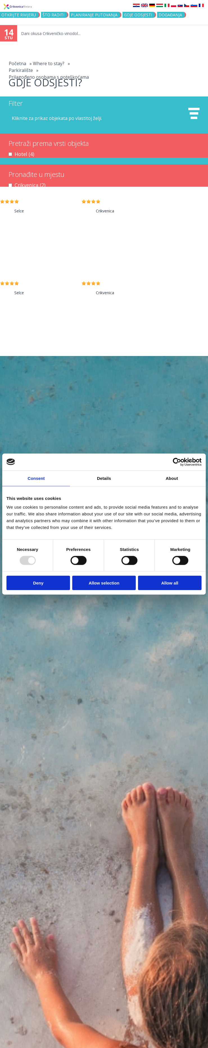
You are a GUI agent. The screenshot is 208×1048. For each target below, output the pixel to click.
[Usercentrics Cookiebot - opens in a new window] (177, 462)
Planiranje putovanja (94, 14)
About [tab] (172, 478)
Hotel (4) (24, 154)
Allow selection (104, 583)
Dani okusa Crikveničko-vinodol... (50, 33)
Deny (38, 583)
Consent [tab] (36, 478)
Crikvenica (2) (30, 185)
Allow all (169, 583)
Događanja (170, 14)
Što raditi (53, 14)
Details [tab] (104, 478)
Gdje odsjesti (138, 14)
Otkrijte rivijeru (18, 14)
